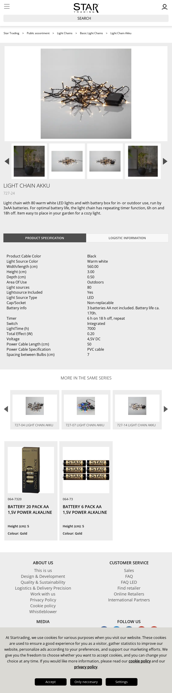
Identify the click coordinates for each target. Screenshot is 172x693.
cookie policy (140, 661)
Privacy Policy (43, 600)
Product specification (44, 238)
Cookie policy (43, 605)
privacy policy (85, 666)
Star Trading (11, 33)
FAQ (129, 576)
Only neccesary (86, 682)
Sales (129, 570)
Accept (50, 682)
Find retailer (128, 588)
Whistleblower (43, 611)
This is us (43, 570)
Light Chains (64, 33)
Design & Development (43, 576)
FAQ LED (129, 582)
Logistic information (127, 238)
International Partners (129, 600)
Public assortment (38, 33)
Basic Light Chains (91, 33)
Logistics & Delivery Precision (43, 588)
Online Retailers (129, 594)
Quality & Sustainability (43, 582)
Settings (121, 682)
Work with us (42, 594)
